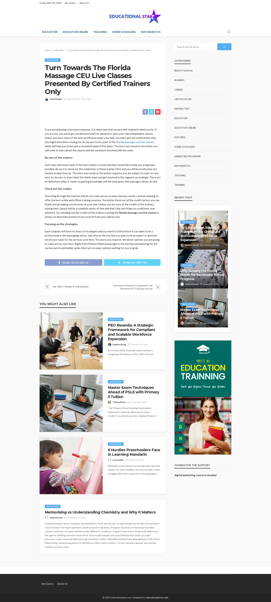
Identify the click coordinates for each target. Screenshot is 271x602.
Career (178, 89)
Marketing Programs (187, 156)
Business (179, 80)
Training (179, 185)
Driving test (182, 108)
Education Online (75, 31)
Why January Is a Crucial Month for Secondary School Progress (202, 275)
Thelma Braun (119, 402)
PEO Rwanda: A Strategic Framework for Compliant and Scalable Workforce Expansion (131, 332)
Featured (180, 137)
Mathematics (150, 31)
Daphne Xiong (119, 344)
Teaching (100, 31)
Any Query (70, 3)
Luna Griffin (118, 460)
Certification (182, 99)
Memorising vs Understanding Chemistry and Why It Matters (100, 512)
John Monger (55, 99)
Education (50, 31)
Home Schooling (124, 31)
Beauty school (183, 70)
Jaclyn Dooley (56, 517)
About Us (84, 3)
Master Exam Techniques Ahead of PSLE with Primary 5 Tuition (133, 392)
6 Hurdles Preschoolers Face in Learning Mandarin (134, 452)
